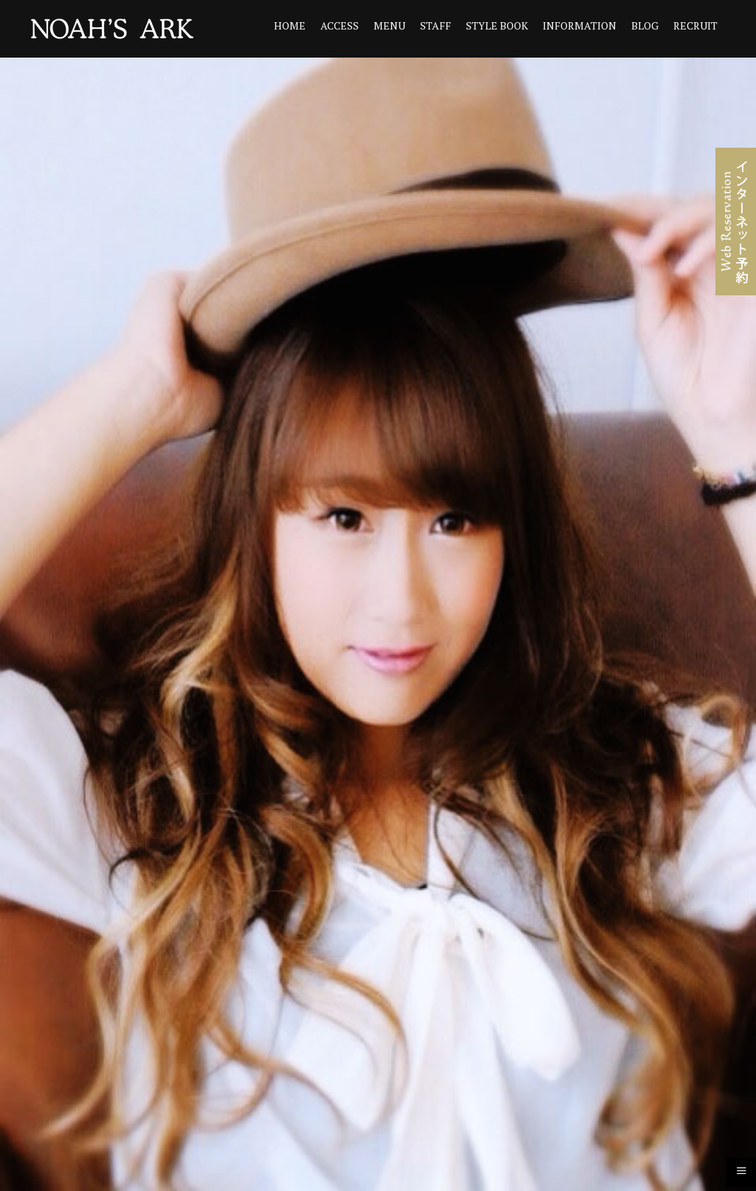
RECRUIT (695, 25)
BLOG (645, 25)
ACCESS (339, 25)
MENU (389, 25)
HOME (290, 25)
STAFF (435, 25)
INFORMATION (579, 25)
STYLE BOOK (497, 25)
